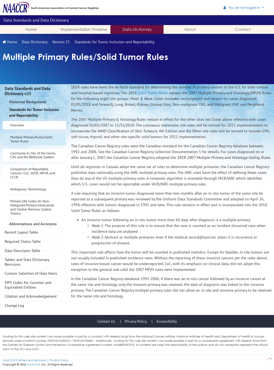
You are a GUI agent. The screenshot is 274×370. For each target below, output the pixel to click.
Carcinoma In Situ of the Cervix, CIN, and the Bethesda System (33, 155)
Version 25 (61, 41)
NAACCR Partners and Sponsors (24, 360)
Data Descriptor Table (22, 250)
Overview (17, 125)
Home (10, 41)
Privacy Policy (59, 360)
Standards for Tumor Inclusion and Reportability (114, 41)
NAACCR (33, 364)
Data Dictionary (35, 41)
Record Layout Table (21, 232)
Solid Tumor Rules (153, 92)
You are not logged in (242, 7)
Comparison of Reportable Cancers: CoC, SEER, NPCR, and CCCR (32, 173)
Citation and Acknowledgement (31, 296)
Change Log (14, 305)
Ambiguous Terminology (28, 189)
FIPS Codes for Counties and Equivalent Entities (28, 285)
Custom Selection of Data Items (31, 273)
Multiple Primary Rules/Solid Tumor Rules (31, 139)
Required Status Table (23, 241)
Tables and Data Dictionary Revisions (27, 262)
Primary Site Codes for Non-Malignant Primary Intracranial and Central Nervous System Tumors (32, 207)
